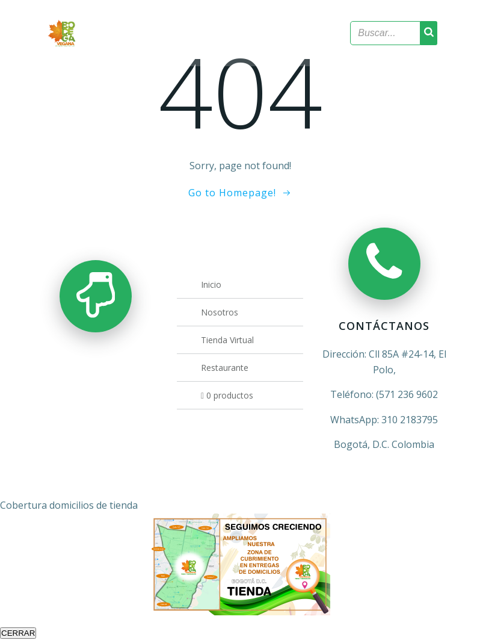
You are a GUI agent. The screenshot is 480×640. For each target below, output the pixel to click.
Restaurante (224, 367)
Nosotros (219, 312)
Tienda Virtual (227, 340)
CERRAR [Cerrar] (18, 633)
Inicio (211, 284)
